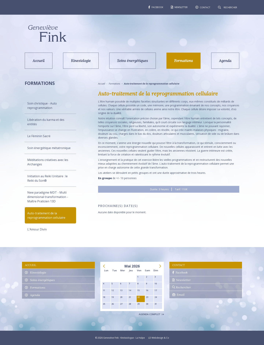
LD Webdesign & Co (158, 337)
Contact (178, 265)
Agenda (225, 60)
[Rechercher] (230, 7)
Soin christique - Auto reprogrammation (42, 105)
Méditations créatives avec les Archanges (47, 162)
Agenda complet (151, 314)
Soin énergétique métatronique (49, 148)
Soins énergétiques (132, 60)
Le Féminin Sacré (38, 136)
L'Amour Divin (37, 229)
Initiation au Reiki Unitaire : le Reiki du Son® (47, 178)
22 (138, 297)
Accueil (39, 60)
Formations (183, 60)
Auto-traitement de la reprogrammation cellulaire (46, 215)
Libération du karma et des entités (45, 122)
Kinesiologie (81, 60)
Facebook (180, 272)
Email (178, 294)
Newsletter (181, 280)
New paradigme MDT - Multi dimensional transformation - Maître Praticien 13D (47, 196)
